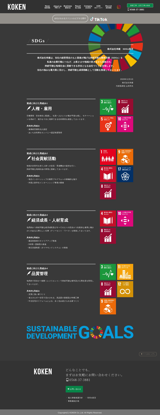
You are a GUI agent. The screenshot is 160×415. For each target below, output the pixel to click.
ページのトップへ (148, 354)
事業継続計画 (72, 400)
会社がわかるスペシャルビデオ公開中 (70, 18)
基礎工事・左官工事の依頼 (140, 5)
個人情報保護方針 (74, 396)
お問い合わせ (74, 388)
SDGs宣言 (90, 396)
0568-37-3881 (78, 378)
